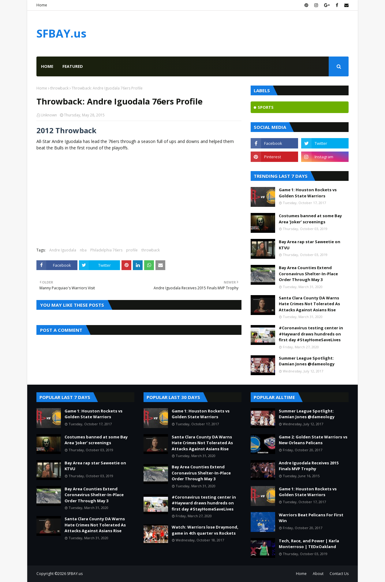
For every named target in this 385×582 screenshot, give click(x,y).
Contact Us (339, 573)
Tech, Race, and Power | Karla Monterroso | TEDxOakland (309, 544)
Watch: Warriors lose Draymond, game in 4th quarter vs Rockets (205, 530)
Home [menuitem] (47, 66)
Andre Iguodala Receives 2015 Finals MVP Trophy (308, 466)
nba (83, 250)
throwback (59, 88)
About (318, 573)
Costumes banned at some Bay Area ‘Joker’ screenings (310, 219)
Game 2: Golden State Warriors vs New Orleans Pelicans (313, 440)
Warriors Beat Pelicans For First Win (311, 518)
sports (266, 107)
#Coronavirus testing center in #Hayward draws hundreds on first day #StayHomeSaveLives (311, 333)
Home (41, 5)
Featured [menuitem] (72, 66)
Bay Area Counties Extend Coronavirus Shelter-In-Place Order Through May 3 (308, 273)
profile (132, 250)
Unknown (49, 115)
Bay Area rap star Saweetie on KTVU (309, 245)
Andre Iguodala (62, 250)
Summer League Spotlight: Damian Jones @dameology (307, 361)
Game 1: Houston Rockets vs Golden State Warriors (308, 193)
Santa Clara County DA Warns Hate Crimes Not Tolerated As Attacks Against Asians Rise (309, 304)
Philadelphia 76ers (106, 250)
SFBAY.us (61, 33)
